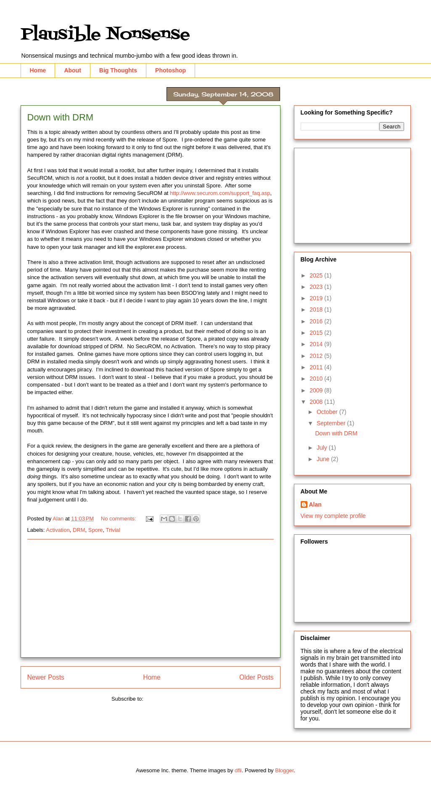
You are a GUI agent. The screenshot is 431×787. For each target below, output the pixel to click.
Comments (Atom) (167, 699)
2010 (316, 378)
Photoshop (170, 70)
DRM (79, 530)
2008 (316, 401)
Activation (57, 530)
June (324, 459)
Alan (315, 504)
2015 (316, 332)
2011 (316, 367)
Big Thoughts (118, 70)
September (332, 423)
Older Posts (256, 677)
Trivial (113, 530)
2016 (316, 321)
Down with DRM (60, 117)
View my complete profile (333, 515)
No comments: (119, 518)
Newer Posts (45, 677)
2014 (316, 344)
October (328, 411)
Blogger (284, 770)
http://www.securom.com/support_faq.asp (220, 193)
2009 (316, 390)
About (72, 70)
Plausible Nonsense (105, 35)
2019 (316, 298)
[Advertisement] (150, 598)
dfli (238, 770)
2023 (316, 286)
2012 (316, 355)
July (323, 447)
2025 (316, 275)
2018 (316, 309)
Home (38, 70)
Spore (95, 530)
